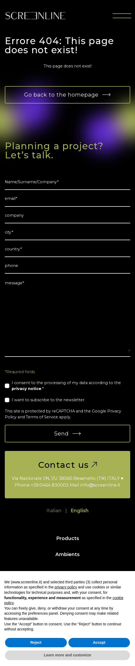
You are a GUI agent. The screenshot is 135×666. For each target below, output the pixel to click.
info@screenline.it (100, 485)
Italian (54, 510)
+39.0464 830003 (50, 485)
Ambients (67, 554)
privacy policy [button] (66, 587)
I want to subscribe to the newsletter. (48, 399)
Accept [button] (99, 642)
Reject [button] (36, 642)
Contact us (67, 465)
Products (67, 538)
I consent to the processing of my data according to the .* (66, 385)
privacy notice (26, 388)
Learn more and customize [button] (67, 655)
